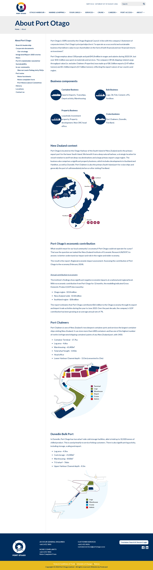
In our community (23, 67)
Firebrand (104, 567)
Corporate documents (25, 48)
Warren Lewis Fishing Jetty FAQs (30, 70)
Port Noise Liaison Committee (29, 83)
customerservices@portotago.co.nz (91, 547)
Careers (112, 12)
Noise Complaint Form (48, 554)
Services (89, 12)
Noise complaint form (26, 79)
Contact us (20, 92)
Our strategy (22, 51)
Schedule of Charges (85, 564)
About (141, 12)
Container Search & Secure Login (134, 542)
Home (17, 29)
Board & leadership (23, 45)
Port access (126, 12)
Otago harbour (36, 12)
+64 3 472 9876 (84, 544)
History (19, 86)
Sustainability (21, 64)
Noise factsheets (24, 76)
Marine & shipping (57, 12)
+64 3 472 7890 (45, 544)
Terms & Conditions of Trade (64, 564)
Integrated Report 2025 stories (28, 55)
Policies (97, 564)
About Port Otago (23, 40)
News (18, 58)
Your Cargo (74, 12)
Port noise (20, 73)
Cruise (101, 12)
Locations (20, 89)
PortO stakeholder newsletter (28, 61)
